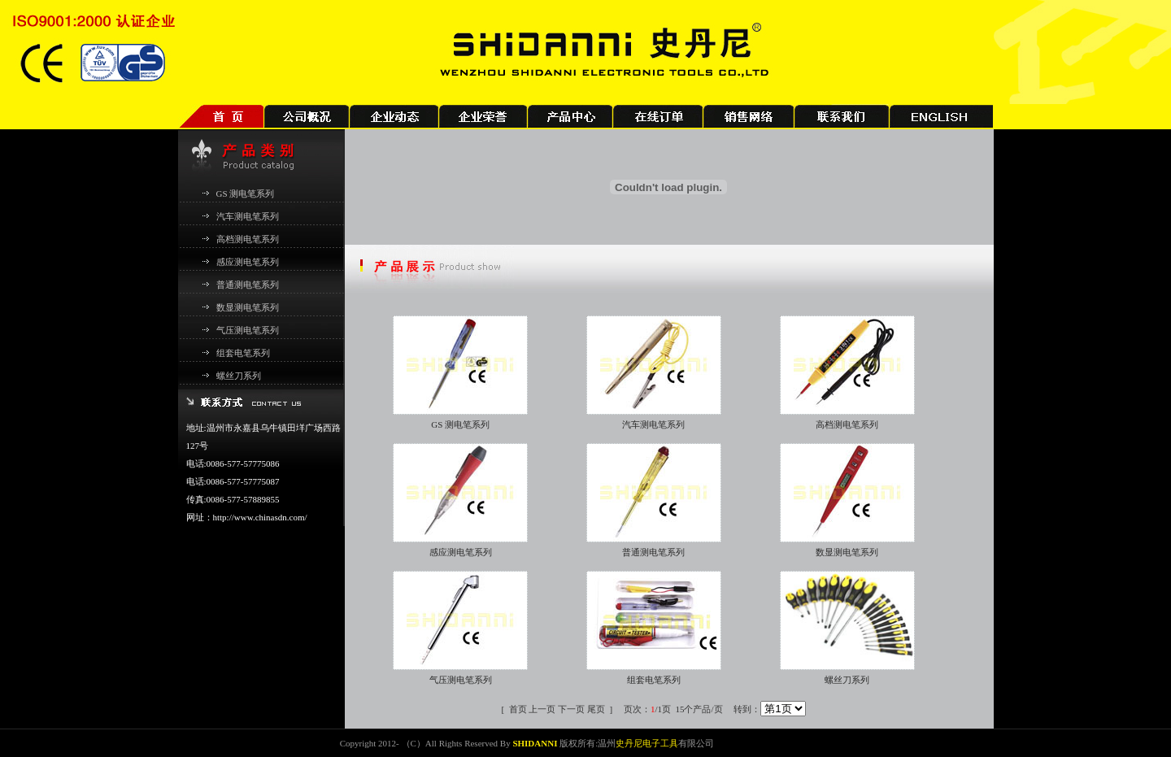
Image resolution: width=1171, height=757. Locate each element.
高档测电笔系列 (247, 239)
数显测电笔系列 (247, 307)
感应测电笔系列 (247, 262)
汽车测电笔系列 (247, 216)
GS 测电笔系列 (245, 193)
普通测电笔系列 (247, 284)
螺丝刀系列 (238, 376)
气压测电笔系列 (247, 330)
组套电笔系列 (243, 353)
